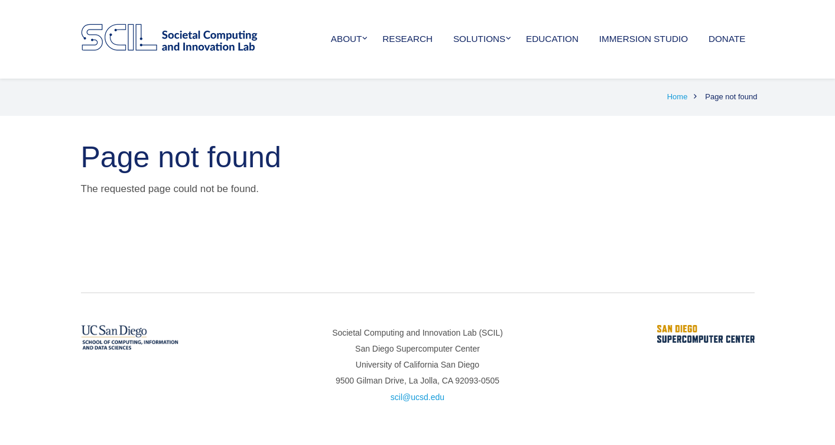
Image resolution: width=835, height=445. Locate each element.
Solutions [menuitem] (479, 39)
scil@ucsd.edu (417, 397)
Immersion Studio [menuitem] (643, 39)
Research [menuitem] (407, 39)
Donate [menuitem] (727, 39)
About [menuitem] (346, 39)
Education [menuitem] (552, 39)
